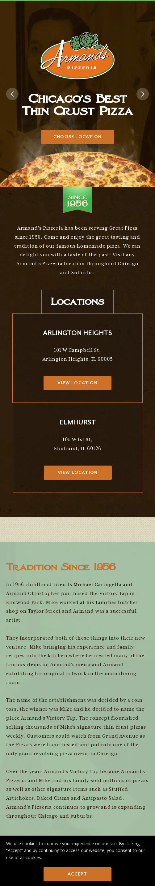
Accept (77, 874)
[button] (12, 94)
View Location (77, 382)
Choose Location (77, 136)
